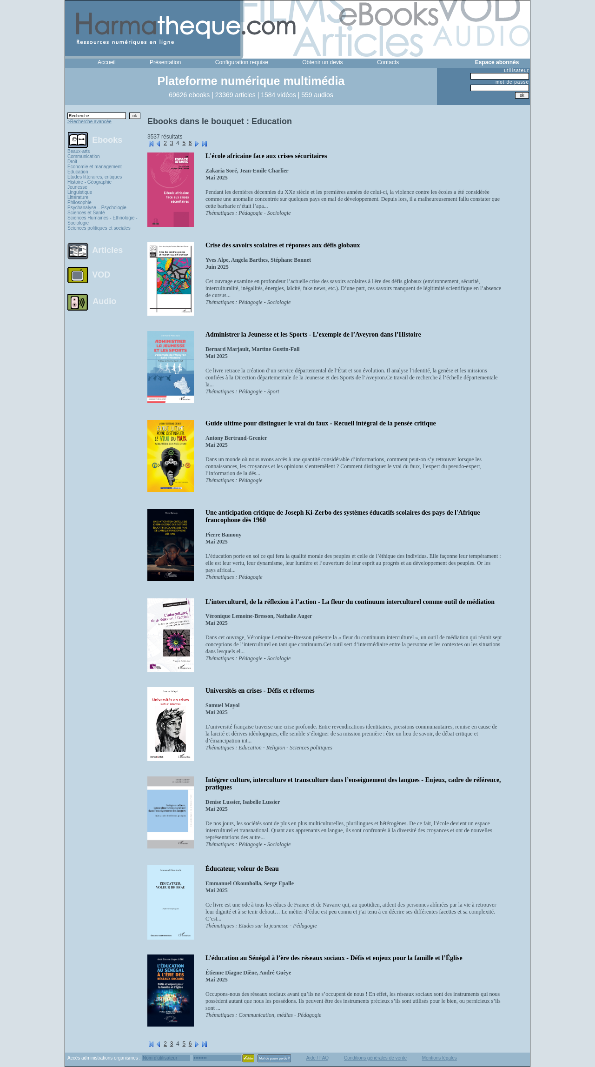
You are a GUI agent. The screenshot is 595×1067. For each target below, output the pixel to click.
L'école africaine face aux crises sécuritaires (266, 155)
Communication (83, 156)
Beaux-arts (78, 151)
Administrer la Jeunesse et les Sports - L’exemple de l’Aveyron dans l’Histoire (313, 334)
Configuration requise (241, 62)
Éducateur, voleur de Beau (242, 868)
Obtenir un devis (322, 62)
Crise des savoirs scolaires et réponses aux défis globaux (282, 245)
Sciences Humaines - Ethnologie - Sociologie (102, 220)
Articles (107, 250)
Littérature (77, 197)
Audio (104, 300)
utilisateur (516, 70)
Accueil (107, 62)
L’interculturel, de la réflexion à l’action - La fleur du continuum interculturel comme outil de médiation (350, 601)
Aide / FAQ (317, 1057)
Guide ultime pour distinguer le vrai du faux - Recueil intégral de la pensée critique (320, 423)
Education (77, 171)
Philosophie (79, 202)
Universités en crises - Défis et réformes (260, 690)
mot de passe (512, 82)
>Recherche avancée (89, 121)
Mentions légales (439, 1057)
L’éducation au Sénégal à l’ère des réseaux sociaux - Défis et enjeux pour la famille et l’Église (334, 957)
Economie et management (94, 166)
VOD (101, 274)
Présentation (165, 62)
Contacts (388, 62)
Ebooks (107, 139)
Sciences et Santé (86, 212)
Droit (72, 161)
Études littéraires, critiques (94, 176)
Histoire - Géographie (89, 182)
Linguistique (79, 192)
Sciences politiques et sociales (99, 228)
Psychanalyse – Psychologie (96, 207)
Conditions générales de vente (375, 1057)
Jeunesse (77, 187)
